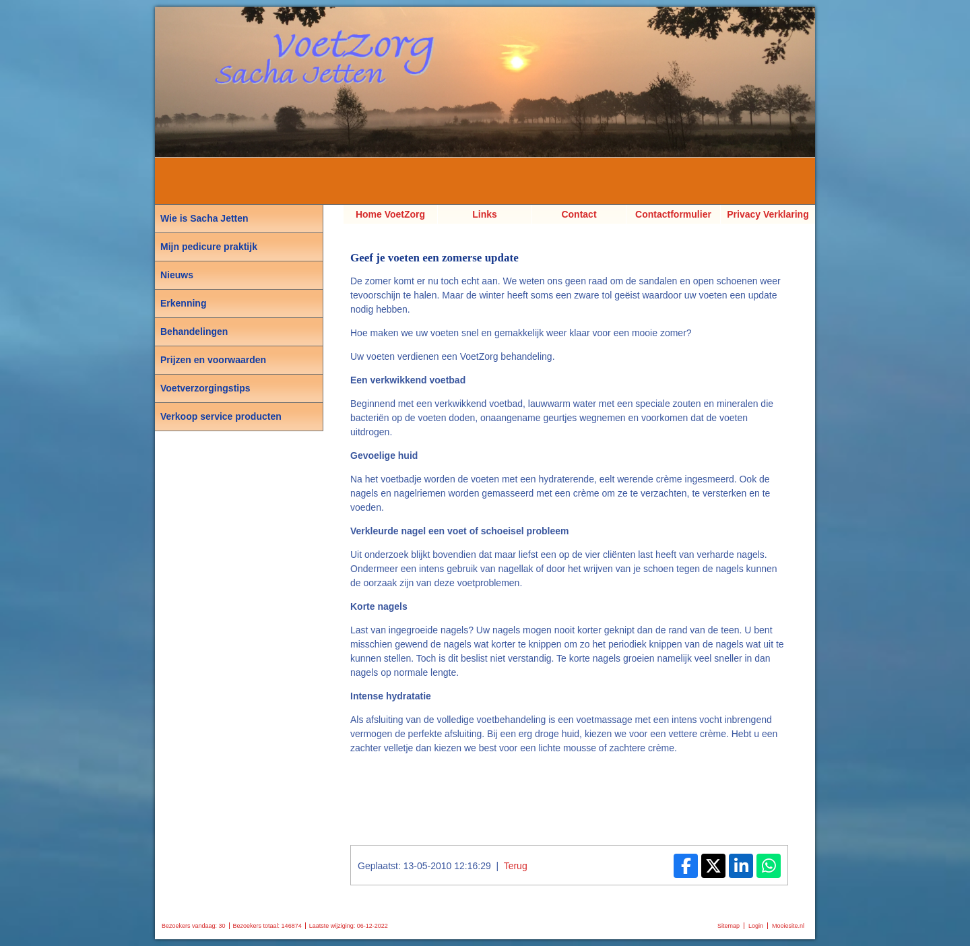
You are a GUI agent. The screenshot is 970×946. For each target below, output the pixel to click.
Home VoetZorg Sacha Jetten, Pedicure (390, 216)
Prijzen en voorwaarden (213, 359)
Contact (578, 214)
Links (484, 214)
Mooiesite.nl (788, 925)
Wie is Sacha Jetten (204, 218)
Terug (515, 865)
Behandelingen (194, 331)
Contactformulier (673, 214)
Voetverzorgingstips (205, 388)
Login (755, 925)
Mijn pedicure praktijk (208, 246)
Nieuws (176, 275)
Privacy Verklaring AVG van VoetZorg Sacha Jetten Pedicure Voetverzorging (768, 216)
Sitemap (728, 925)
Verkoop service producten (221, 416)
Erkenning (183, 303)
